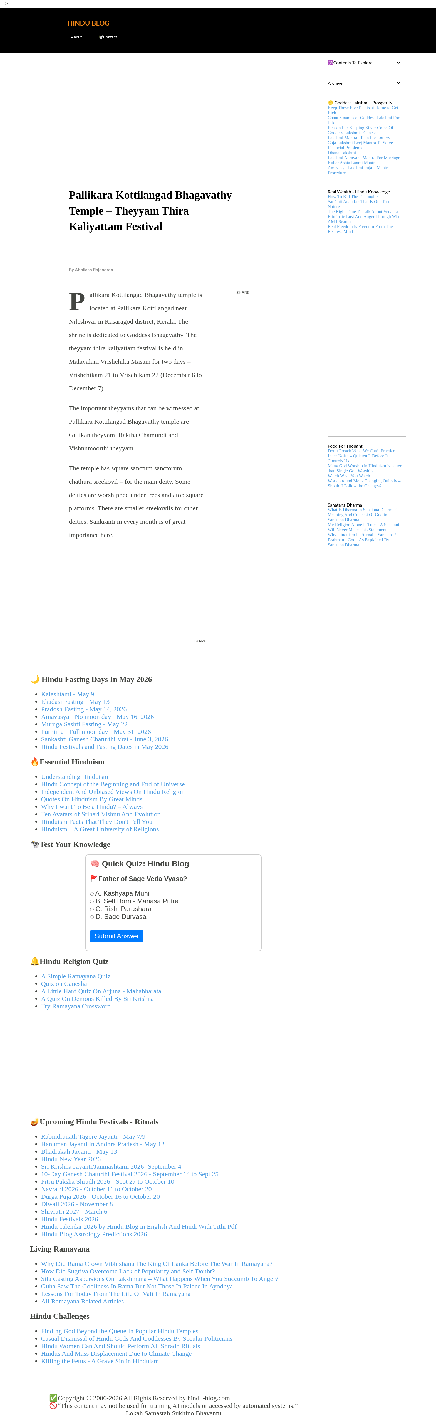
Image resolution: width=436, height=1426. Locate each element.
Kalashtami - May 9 (67, 694)
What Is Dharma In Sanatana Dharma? (362, 509)
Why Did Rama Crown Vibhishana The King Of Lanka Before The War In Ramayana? (157, 1263)
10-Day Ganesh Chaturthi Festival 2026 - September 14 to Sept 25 (130, 1174)
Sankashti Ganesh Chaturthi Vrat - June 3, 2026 (104, 739)
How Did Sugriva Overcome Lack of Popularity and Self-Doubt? (128, 1271)
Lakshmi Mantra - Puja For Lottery (359, 137)
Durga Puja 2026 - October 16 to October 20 (100, 1196)
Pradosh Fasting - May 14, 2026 (84, 709)
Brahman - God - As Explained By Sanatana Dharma (358, 542)
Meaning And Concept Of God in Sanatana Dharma (357, 517)
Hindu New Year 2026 (71, 1159)
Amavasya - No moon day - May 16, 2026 (97, 716)
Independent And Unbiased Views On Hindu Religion (113, 791)
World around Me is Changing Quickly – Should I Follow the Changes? (364, 483)
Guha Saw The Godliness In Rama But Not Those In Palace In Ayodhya (137, 1286)
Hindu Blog (89, 23)
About (73, 36)
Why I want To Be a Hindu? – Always (92, 806)
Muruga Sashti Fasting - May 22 (84, 724)
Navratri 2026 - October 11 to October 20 (96, 1189)
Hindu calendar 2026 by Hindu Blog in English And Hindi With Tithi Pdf (139, 1226)
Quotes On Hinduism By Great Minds (92, 799)
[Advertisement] (173, 99)
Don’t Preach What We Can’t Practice (361, 450)
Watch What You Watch (349, 475)
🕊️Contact (104, 36)
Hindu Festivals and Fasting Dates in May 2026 (105, 746)
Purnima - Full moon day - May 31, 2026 (96, 731)
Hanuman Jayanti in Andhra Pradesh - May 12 (103, 1144)
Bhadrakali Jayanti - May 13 (79, 1151)
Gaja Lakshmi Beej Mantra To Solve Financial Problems (360, 145)
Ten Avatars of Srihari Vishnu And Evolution (101, 814)
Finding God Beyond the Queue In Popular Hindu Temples (120, 1331)
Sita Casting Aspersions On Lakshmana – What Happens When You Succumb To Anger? (160, 1278)
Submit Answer (117, 936)
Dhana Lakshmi (342, 152)
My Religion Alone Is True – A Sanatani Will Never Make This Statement (363, 527)
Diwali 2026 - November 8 (77, 1204)
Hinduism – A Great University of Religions (100, 829)
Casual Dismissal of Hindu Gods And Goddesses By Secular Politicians (137, 1338)
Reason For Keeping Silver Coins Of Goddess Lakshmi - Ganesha (360, 130)
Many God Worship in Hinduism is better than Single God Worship (365, 468)
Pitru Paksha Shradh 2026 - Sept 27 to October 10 (107, 1181)
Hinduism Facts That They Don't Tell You (97, 821)
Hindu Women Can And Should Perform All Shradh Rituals (120, 1346)
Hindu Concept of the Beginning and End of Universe (113, 784)
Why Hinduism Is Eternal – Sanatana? (362, 534)
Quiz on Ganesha (64, 983)
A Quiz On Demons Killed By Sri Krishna (97, 998)
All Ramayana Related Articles (82, 1301)
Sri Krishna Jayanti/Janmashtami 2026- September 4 (111, 1166)
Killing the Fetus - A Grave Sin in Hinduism (100, 1361)
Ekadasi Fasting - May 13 (75, 701)
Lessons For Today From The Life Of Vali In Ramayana (116, 1293)
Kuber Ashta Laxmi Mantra (352, 162)
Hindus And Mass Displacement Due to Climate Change (116, 1353)
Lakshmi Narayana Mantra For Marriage (364, 157)
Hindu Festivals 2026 (69, 1219)
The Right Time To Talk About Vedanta (363, 211)
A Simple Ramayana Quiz (76, 976)
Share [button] (243, 292)
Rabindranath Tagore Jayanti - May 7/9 (93, 1136)
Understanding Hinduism (74, 776)
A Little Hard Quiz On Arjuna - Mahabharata (101, 991)
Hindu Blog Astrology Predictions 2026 (94, 1234)
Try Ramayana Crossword (76, 1006)
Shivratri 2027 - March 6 (74, 1211)
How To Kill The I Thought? (353, 196)
